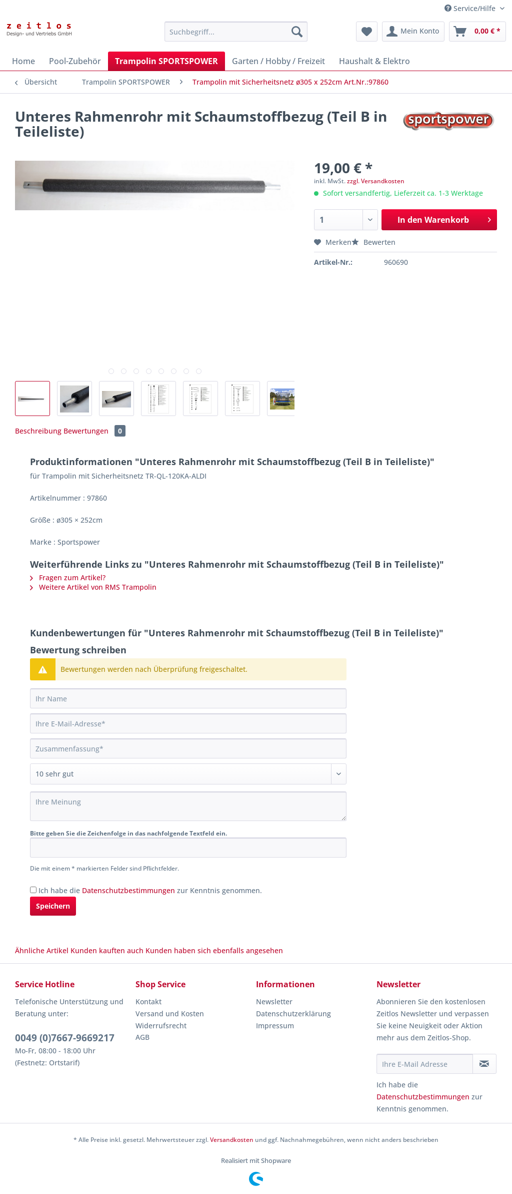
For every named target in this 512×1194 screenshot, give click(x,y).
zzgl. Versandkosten (375, 181)
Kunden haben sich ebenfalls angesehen (214, 950)
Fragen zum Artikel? (68, 577)
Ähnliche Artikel (41, 950)
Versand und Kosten (170, 1013)
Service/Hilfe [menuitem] (471, 8)
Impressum (275, 1025)
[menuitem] (236, 36)
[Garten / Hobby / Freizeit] (278, 61)
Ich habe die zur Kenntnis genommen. (150, 890)
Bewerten (374, 242)
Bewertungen (95, 431)
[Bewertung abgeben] (188, 773)
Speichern (53, 906)
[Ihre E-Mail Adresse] (424, 1064)
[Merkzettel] (367, 32)
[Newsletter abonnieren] (484, 1064)
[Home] (23, 61)
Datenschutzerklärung (293, 1013)
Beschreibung (38, 431)
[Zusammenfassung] (188, 748)
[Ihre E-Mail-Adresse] (188, 723)
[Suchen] (297, 32)
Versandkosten (232, 1139)
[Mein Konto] (413, 32)
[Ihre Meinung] (188, 806)
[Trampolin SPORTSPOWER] (166, 61)
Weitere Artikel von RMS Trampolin (93, 587)
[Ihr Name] (188, 698)
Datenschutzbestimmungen (128, 890)
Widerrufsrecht (161, 1025)
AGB (143, 1037)
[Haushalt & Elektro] (374, 61)
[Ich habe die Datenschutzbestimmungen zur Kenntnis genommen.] (33, 890)
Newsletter (274, 1001)
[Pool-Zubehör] (75, 61)
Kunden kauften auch (107, 950)
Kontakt (149, 1001)
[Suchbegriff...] (236, 32)
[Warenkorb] (477, 32)
